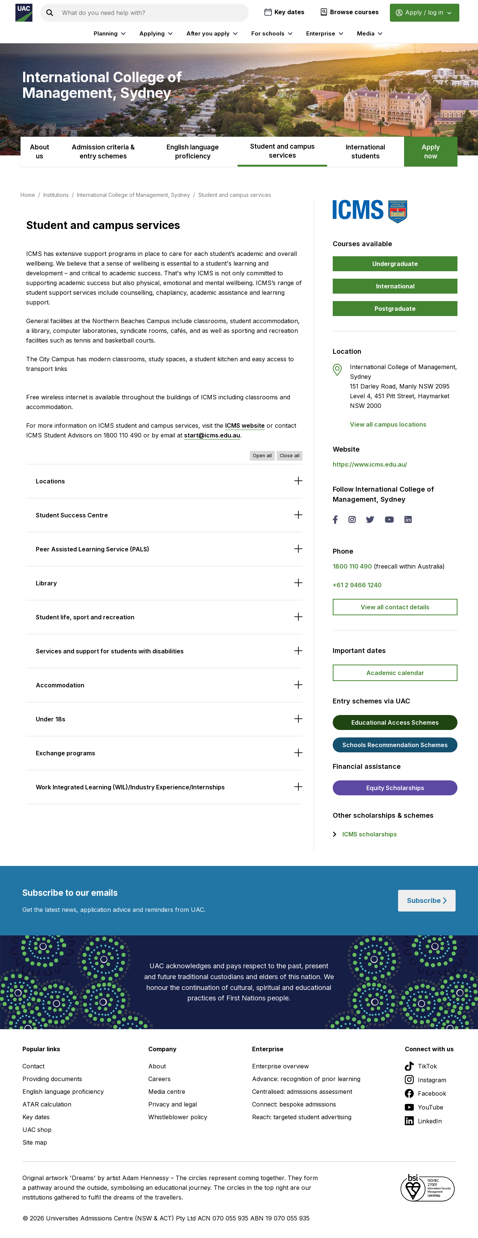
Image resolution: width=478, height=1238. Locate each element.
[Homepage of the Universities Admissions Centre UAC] (24, 13)
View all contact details (395, 607)
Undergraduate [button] (395, 263)
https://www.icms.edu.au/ (370, 464)
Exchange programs (65, 753)
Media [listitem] (371, 34)
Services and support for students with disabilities (110, 651)
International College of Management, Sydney (133, 195)
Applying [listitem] (157, 34)
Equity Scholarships (395, 788)
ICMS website (245, 425)
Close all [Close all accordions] (289, 455)
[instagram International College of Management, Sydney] (351, 520)
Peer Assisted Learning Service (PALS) (92, 549)
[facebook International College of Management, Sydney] (335, 520)
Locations (50, 481)
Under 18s (50, 719)
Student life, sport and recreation (85, 617)
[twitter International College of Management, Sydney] (370, 520)
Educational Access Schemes (395, 722)
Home (28, 195)
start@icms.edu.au (212, 435)
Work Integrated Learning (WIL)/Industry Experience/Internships (130, 787)
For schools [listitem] (273, 34)
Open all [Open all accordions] (262, 455)
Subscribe (427, 900)
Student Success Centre (72, 515)
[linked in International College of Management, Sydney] (407, 520)
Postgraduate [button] (395, 308)
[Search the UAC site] (154, 13)
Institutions (56, 195)
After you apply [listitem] (213, 34)
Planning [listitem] (111, 34)
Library (46, 583)
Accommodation (60, 685)
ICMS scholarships (369, 834)
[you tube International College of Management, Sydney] (389, 520)
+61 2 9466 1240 (357, 585)
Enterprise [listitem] (325, 34)
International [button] (395, 286)
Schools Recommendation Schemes (395, 745)
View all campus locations (388, 424)
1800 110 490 (352, 566)
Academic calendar (395, 673)
